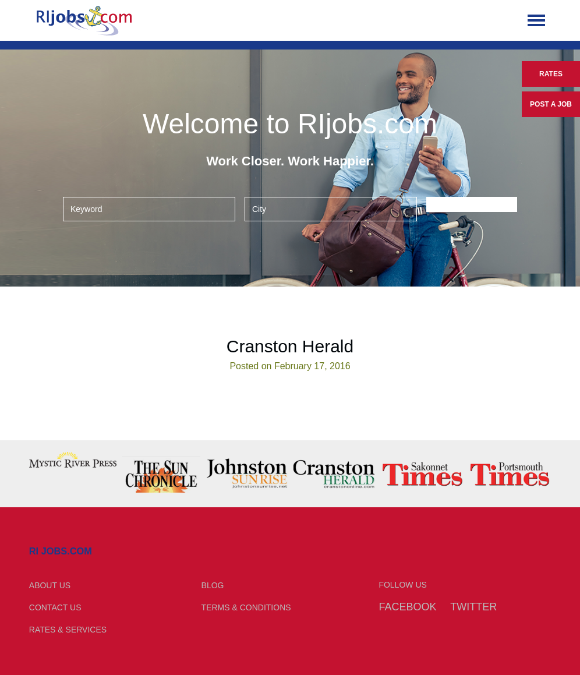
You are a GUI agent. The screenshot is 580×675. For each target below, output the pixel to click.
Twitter (473, 607)
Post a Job (551, 104)
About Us (49, 585)
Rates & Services (68, 629)
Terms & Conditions (246, 607)
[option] (72, 460)
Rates (551, 74)
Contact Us (55, 607)
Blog (212, 585)
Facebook (407, 607)
